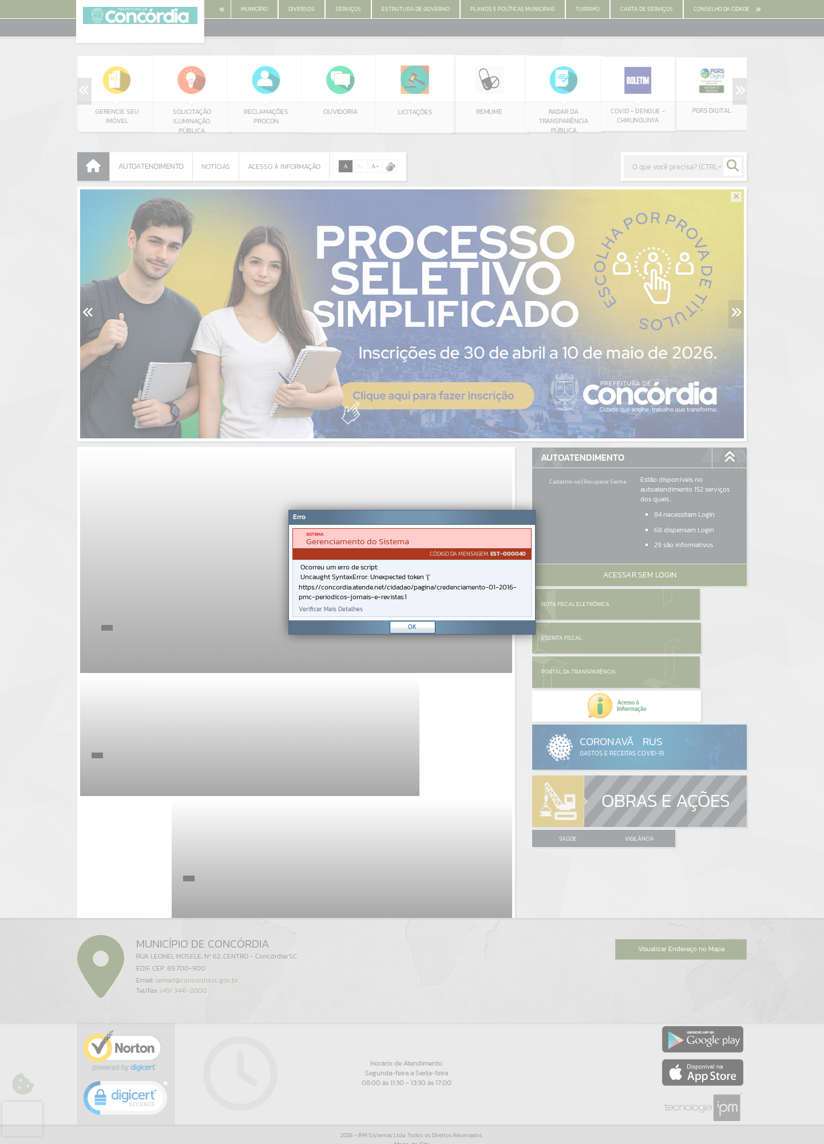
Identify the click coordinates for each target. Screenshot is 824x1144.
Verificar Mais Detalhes (331, 609)
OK (412, 626)
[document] (412, 572)
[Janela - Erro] (412, 572)
